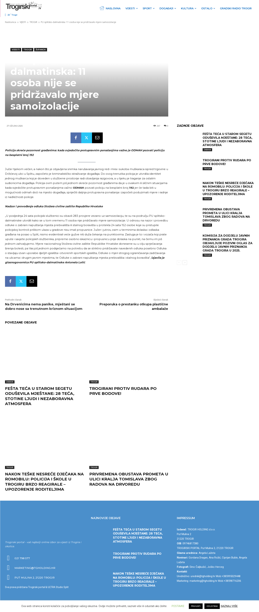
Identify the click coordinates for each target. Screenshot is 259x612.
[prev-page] (179, 262)
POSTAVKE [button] (178, 606)
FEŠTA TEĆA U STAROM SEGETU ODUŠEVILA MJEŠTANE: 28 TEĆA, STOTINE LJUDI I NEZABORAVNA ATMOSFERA (39, 396)
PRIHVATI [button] (195, 606)
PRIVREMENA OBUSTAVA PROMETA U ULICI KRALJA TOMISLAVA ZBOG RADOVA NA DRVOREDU (128, 479)
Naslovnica (10, 22)
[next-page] (185, 262)
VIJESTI (23, 22)
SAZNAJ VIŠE (229, 606)
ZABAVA (9, 382)
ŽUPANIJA (40, 49)
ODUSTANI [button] (212, 606)
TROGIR (33, 22)
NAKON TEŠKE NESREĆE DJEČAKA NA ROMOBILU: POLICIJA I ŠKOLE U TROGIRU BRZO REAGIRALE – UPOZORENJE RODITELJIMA (44, 482)
